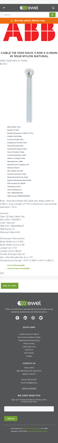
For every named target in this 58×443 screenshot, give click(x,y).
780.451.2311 (32, 380)
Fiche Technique (16, 265)
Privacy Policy (42, 431)
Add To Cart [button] (9, 286)
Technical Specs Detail (18, 268)
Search (52, 14)
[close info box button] (52, 20)
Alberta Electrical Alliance (31, 428)
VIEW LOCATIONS (29, 388)
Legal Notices (32, 431)
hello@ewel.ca (31, 383)
